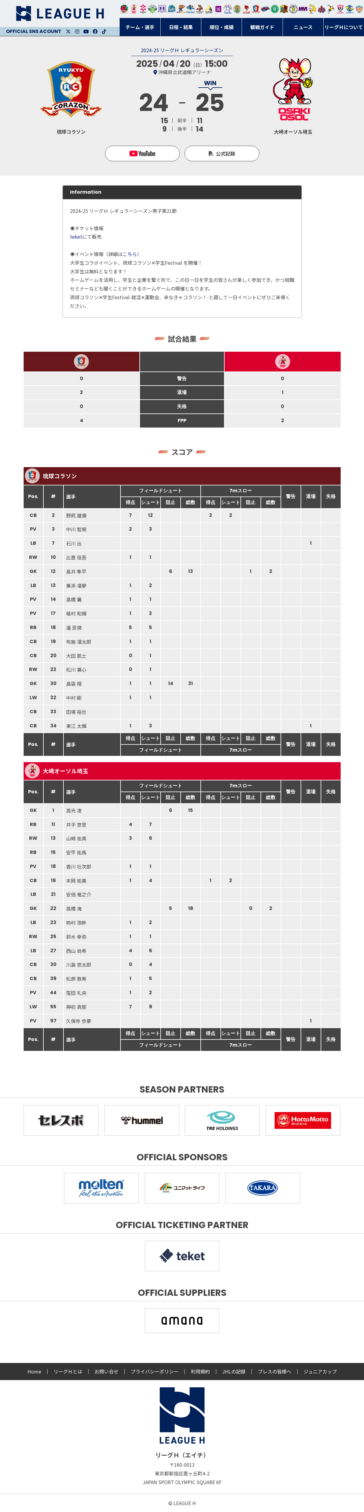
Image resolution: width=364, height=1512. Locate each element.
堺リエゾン (218, 9)
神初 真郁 (76, 1006)
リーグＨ (60, 13)
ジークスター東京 (143, 9)
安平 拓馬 (76, 852)
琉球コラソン (256, 9)
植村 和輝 (76, 613)
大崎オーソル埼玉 (133, 9)
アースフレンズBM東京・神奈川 (152, 9)
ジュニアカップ (320, 1371)
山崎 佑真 (76, 838)
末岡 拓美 (76, 880)
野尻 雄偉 (76, 515)
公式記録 (225, 153)
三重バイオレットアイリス (302, 9)
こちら (130, 254)
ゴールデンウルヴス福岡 (237, 9)
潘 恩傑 (74, 627)
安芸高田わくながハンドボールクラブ (227, 9)
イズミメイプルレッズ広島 (321, 9)
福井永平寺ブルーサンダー (171, 9)
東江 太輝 (76, 725)
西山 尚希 (76, 950)
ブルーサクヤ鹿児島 (349, 9)
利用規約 (200, 1371)
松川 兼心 (76, 669)
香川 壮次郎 (78, 866)
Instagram (77, 31)
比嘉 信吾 (76, 557)
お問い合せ (106, 1371)
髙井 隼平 (76, 571)
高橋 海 (74, 908)
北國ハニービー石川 (274, 9)
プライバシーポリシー (155, 1371)
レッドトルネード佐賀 (246, 9)
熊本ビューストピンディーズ (340, 9)
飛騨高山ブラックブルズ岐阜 (284, 9)
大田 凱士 (76, 655)
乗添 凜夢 (76, 585)
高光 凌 (74, 810)
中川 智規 (76, 529)
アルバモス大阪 (209, 9)
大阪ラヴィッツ (312, 9)
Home (34, 1371)
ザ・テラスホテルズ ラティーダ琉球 (359, 9)
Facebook (95, 31)
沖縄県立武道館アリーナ (184, 72)
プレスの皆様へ (274, 1371)
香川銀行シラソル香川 (331, 9)
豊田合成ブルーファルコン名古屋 (180, 9)
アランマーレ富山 (265, 9)
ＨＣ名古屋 (293, 9)
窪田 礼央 (76, 992)
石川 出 (74, 543)
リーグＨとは (68, 1371)
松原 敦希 (76, 978)
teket (76, 236)
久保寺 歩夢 (78, 1020)
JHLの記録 (234, 1371)
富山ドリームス (162, 9)
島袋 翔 (74, 683)
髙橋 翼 (74, 599)
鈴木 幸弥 (76, 936)
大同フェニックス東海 (190, 9)
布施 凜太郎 (78, 641)
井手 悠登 (76, 824)
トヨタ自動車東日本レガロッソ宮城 (124, 9)
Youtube (86, 31)
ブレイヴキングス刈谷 (199, 9)
